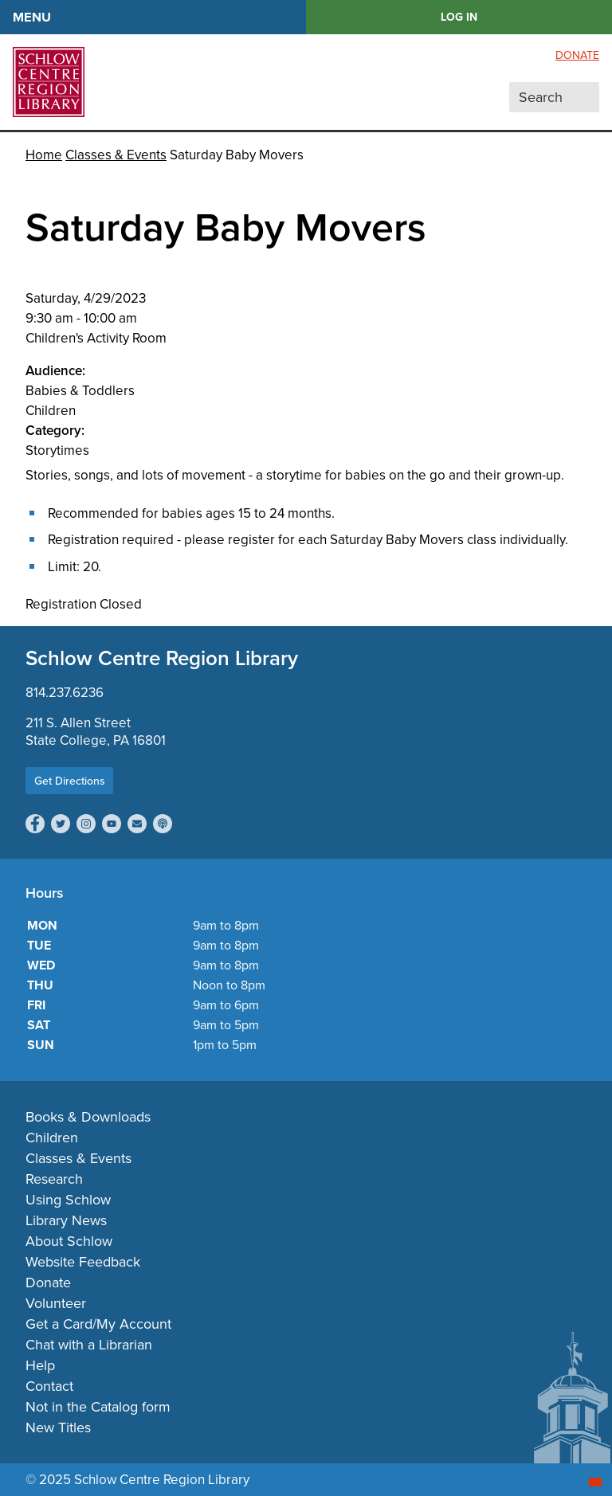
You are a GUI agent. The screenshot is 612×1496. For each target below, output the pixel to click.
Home (44, 155)
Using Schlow (68, 1199)
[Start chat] (595, 1482)
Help (40, 1365)
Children (52, 1137)
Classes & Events (116, 155)
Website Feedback (83, 1261)
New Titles (58, 1427)
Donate (577, 55)
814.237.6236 (65, 693)
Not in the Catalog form (98, 1406)
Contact (49, 1386)
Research (54, 1179)
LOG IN (459, 17)
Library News (66, 1220)
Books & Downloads (88, 1116)
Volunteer (56, 1303)
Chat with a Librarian (89, 1344)
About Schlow (69, 1241)
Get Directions (69, 781)
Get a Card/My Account (98, 1324)
